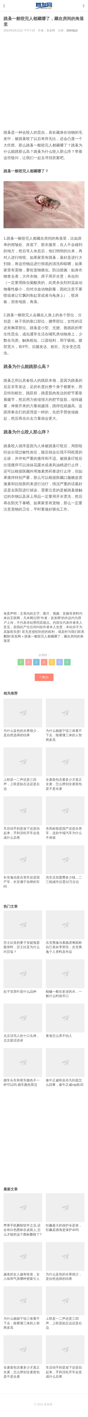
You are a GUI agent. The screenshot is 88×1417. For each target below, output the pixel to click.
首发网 (16, 636)
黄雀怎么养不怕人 (65, 1021)
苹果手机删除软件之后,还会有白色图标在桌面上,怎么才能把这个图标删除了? (23, 1214)
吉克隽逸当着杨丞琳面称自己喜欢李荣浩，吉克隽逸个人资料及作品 (65, 932)
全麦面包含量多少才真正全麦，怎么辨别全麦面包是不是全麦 (65, 768)
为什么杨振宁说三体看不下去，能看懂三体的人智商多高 (65, 720)
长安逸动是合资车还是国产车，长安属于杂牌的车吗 (23, 866)
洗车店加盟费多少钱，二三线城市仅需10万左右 (65, 864)
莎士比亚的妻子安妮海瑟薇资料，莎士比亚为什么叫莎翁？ (23, 932)
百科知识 (72, 30)
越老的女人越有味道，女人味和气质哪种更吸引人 (23, 1261)
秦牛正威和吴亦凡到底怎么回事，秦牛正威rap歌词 (65, 1067)
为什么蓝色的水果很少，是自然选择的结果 (23, 717)
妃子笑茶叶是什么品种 (23, 976)
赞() (44, 677)
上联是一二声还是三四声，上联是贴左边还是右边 (23, 768)
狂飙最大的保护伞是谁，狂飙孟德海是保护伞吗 (65, 1212)
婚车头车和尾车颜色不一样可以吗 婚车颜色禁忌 (23, 1067)
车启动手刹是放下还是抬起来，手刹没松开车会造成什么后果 (23, 817)
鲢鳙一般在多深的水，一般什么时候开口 (65, 978)
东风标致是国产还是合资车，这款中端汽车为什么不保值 (65, 817)
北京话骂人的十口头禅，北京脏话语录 (23, 1023)
